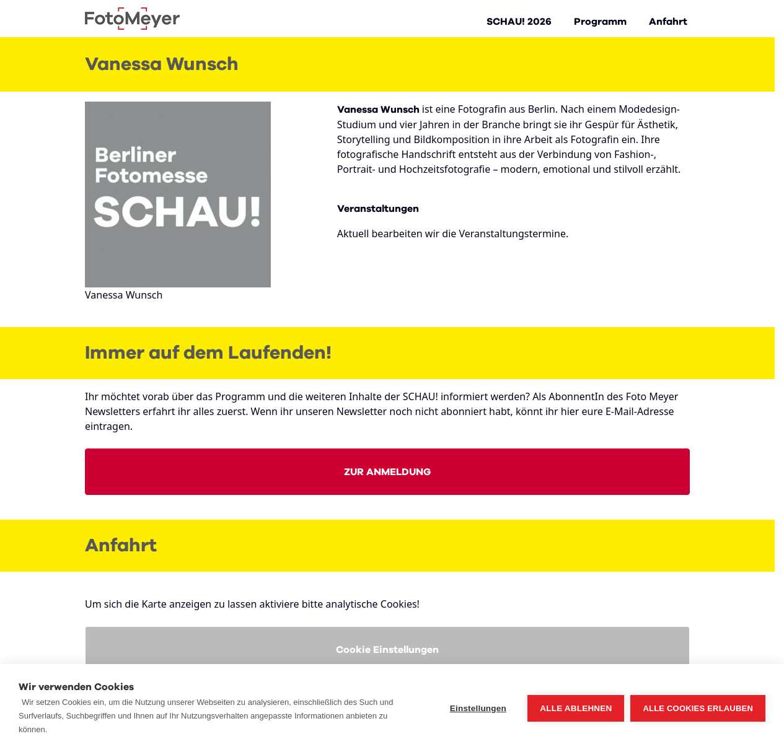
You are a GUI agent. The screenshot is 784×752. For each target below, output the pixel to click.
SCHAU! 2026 (519, 21)
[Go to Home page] (132, 18)
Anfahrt (668, 21)
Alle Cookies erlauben (698, 708)
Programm (600, 21)
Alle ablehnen (576, 708)
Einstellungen (478, 708)
